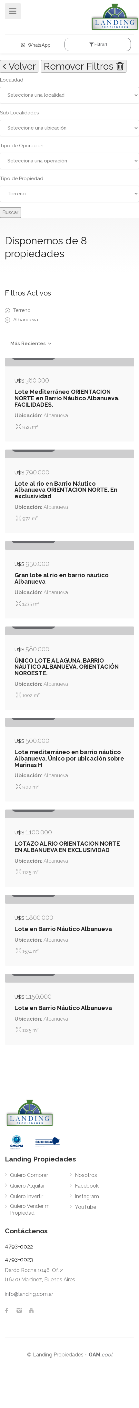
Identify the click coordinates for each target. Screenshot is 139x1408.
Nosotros (86, 1175)
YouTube (85, 1207)
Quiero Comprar (29, 1175)
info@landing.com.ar (29, 1294)
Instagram (87, 1196)
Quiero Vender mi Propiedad (30, 1209)
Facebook (87, 1186)
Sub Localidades (19, 113)
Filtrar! (97, 44)
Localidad (11, 80)
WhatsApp (36, 45)
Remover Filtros (84, 66)
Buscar (10, 212)
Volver (19, 66)
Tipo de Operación (22, 146)
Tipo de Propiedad (21, 178)
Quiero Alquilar (27, 1186)
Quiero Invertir (26, 1196)
